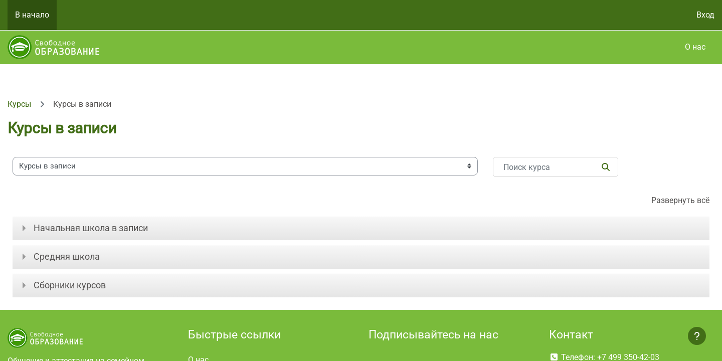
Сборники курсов (70, 285)
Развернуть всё (680, 200)
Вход (705, 15)
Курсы (19, 104)
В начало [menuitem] (32, 15)
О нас (695, 47)
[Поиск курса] (555, 167)
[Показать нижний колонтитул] (697, 336)
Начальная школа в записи (91, 228)
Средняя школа (67, 256)
